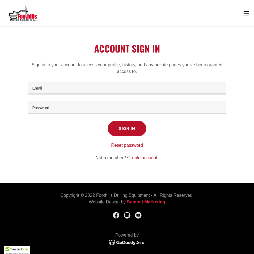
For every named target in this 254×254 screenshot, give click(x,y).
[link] (23, 13)
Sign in (127, 128)
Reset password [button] (127, 145)
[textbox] (127, 88)
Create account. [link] (142, 157)
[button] (246, 13)
